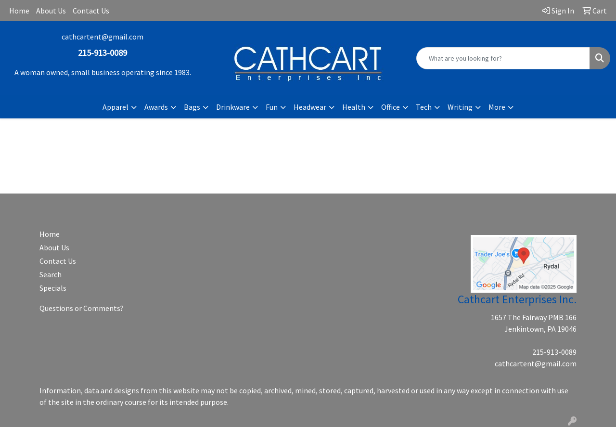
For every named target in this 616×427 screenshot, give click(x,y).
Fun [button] (272, 107)
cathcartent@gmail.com (102, 36)
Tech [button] (424, 107)
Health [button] (353, 107)
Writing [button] (460, 107)
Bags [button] (192, 107)
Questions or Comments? (81, 308)
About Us (51, 10)
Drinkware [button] (233, 107)
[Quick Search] (503, 58)
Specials (52, 288)
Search (50, 274)
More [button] (496, 107)
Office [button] (390, 107)
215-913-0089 (554, 352)
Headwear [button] (310, 107)
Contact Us (91, 10)
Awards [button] (156, 107)
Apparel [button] (115, 107)
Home (19, 10)
